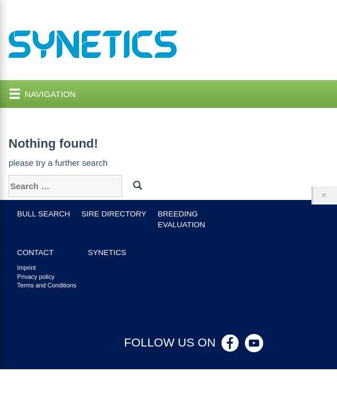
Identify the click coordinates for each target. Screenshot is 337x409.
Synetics (107, 252)
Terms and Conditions (46, 285)
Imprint (26, 267)
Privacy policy (36, 276)
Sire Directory (113, 214)
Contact (35, 252)
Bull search (43, 214)
